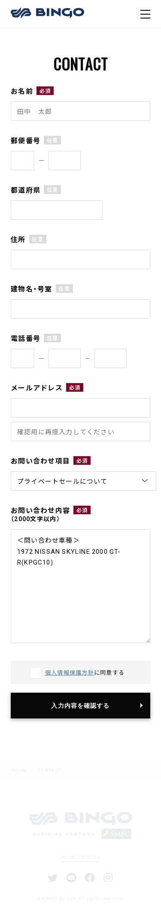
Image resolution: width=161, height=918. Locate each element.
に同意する (85, 672)
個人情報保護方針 (69, 672)
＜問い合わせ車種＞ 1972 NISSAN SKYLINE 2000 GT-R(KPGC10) (80, 586)
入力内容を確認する (80, 705)
